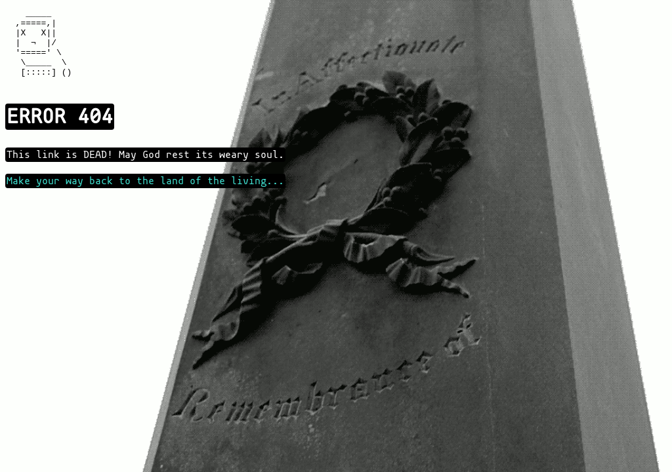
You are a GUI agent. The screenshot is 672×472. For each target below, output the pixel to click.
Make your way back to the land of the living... (145, 197)
